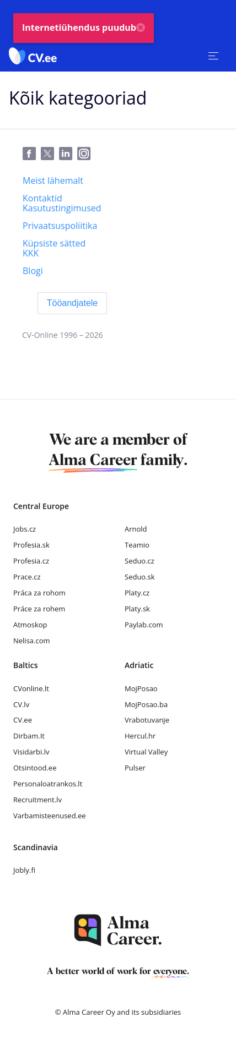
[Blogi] (33, 271)
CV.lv (21, 704)
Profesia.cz (31, 561)
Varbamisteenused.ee (49, 816)
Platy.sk (137, 609)
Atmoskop (30, 625)
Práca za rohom (39, 593)
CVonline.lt (31, 688)
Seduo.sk (140, 577)
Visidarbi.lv (31, 752)
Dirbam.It (29, 736)
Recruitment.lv (37, 800)
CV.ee (22, 720)
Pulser (135, 768)
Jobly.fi (24, 870)
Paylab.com (144, 625)
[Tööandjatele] (72, 303)
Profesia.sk (31, 545)
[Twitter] (50, 154)
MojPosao (141, 688)
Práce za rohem (39, 609)
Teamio (137, 545)
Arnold (136, 529)
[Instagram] (86, 154)
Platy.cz (137, 593)
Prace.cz (27, 577)
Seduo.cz (139, 561)
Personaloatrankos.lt (47, 784)
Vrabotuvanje (147, 720)
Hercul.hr (140, 736)
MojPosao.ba (146, 704)
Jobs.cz (24, 529)
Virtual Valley (146, 752)
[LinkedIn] (68, 154)
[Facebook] (32, 154)
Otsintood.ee (34, 768)
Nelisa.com (31, 641)
